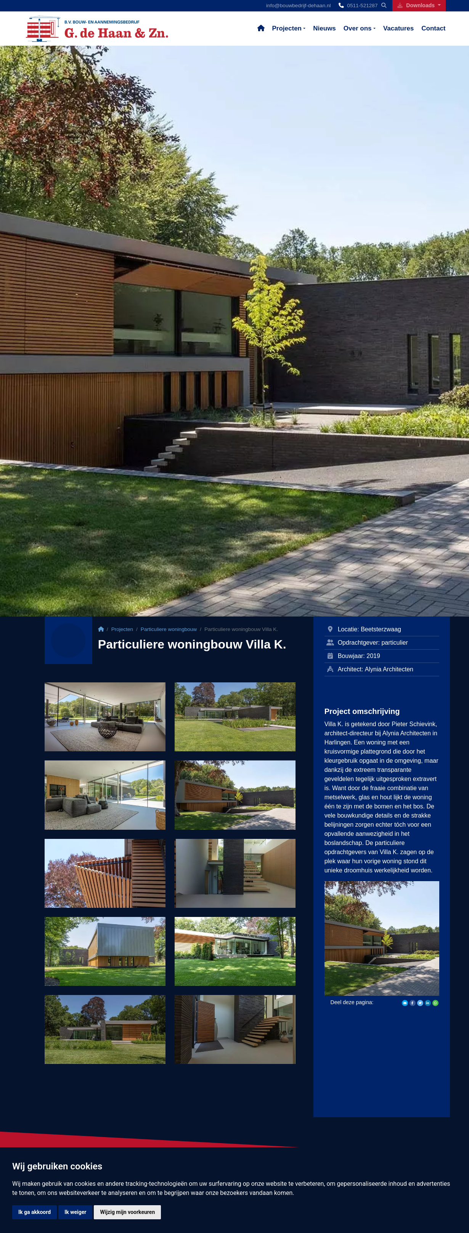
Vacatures (398, 28)
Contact (433, 28)
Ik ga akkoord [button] (34, 1212)
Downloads (416, 5)
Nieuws (324, 28)
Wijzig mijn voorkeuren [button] (127, 1212)
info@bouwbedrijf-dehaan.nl (298, 5)
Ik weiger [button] (75, 1212)
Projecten (287, 28)
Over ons (358, 28)
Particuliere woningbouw (169, 629)
